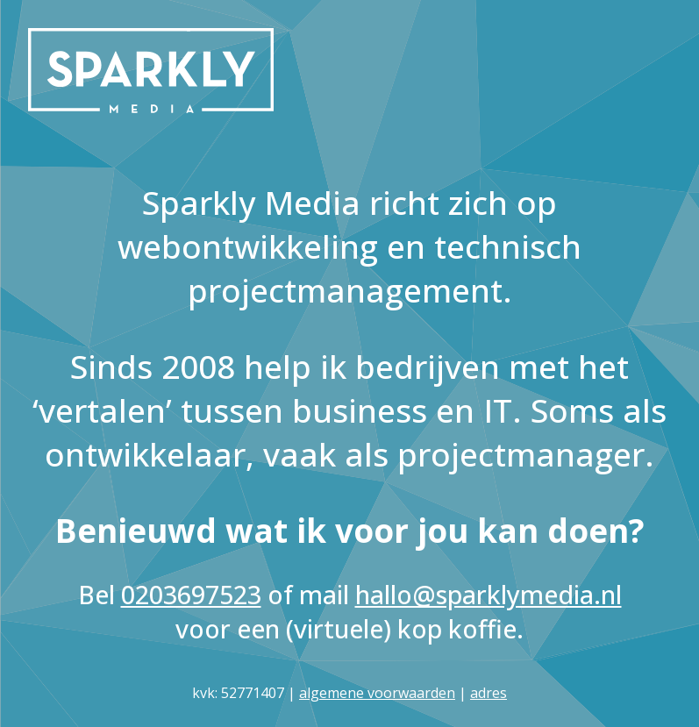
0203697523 (191, 594)
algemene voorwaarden (377, 692)
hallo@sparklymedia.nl (488, 594)
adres (488, 692)
